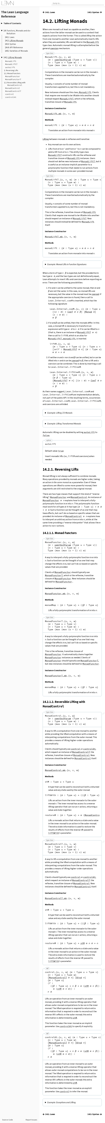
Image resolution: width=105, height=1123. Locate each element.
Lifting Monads (16, 40)
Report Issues (31, 1119)
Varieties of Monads (19, 50)
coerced (95, 294)
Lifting (46, 139)
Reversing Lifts (12, 70)
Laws (12, 37)
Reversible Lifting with (16, 83)
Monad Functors (13, 73)
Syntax (13, 44)
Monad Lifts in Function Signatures (71, 264)
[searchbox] (77, 3)
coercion (54, 48)
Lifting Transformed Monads (68, 425)
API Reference (16, 47)
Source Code (7, 1119)
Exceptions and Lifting (66, 1106)
